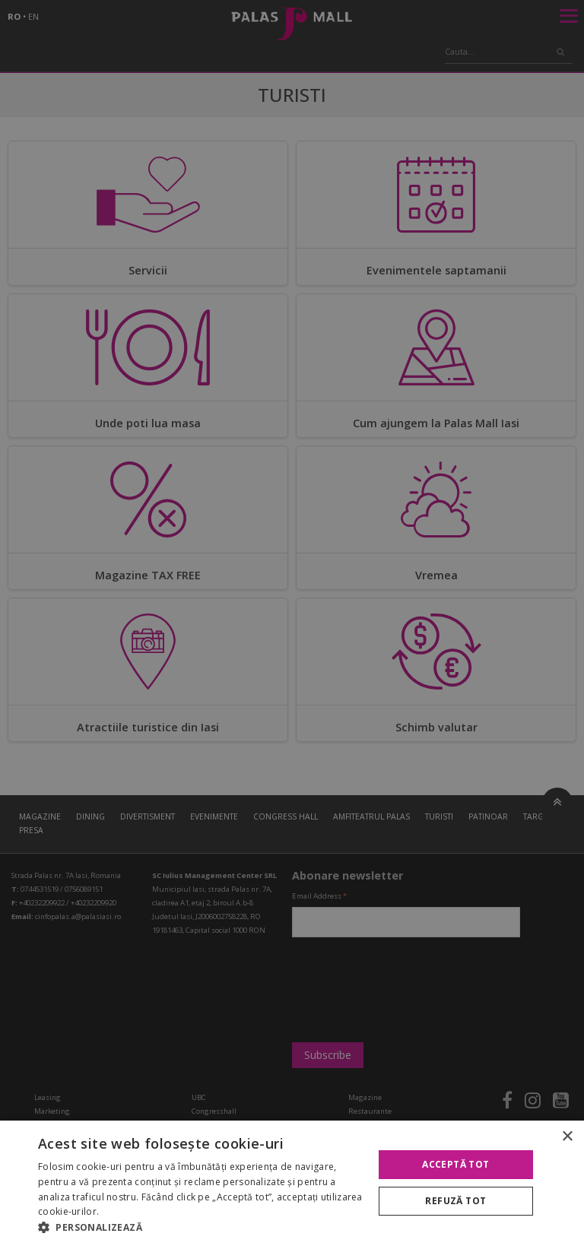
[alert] (292, 623)
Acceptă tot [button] (455, 1164)
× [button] (567, 1137)
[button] (200, 1227)
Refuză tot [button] (455, 1200)
